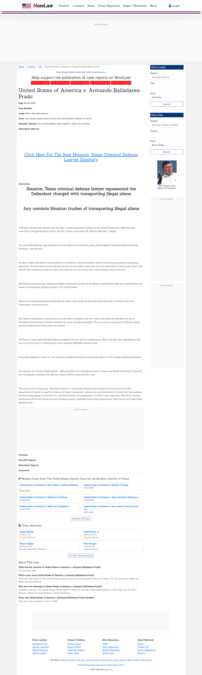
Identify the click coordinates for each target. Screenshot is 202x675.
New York (81, 660)
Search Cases (74, 643)
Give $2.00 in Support (60, 83)
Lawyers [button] (78, 5)
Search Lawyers (40, 647)
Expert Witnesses (111, 650)
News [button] (91, 5)
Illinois (97, 660)
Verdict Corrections (86, 665)
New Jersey (147, 660)
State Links (108, 653)
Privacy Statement (147, 650)
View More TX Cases (81, 519)
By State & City (40, 643)
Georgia (122, 660)
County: (154, 131)
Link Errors (101, 665)
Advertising (112, 665)
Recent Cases (74, 647)
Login (174, 5)
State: (153, 93)
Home (21, 66)
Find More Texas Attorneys (81, 556)
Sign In (141, 653)
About (141, 643)
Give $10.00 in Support (100, 83)
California (65, 660)
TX (40, 66)
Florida (89, 660)
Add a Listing (39, 653)
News (105, 643)
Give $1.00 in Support (40, 83)
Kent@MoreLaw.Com (99, 72)
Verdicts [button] (63, 5)
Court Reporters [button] (109, 5)
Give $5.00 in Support (80, 83)
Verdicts (31, 66)
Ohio (116, 660)
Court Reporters (110, 647)
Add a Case (73, 653)
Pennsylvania (107, 660)
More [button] (153, 5)
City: (152, 83)
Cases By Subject (76, 650)
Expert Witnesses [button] (135, 5)
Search (166, 104)
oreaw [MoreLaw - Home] (37, 6)
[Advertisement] (101, 45)
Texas (72, 660)
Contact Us (143, 647)
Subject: (154, 73)
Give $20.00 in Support (121, 83)
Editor (122, 665)
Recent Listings (40, 650)
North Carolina (134, 660)
